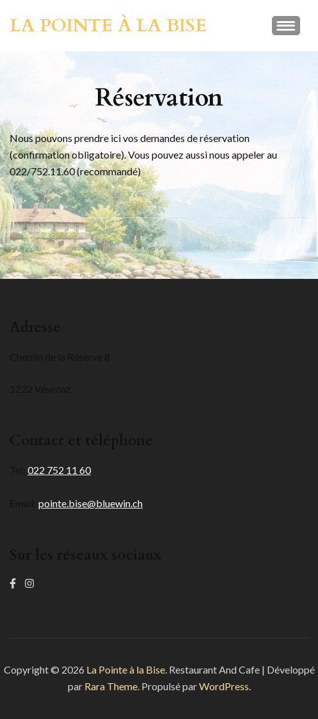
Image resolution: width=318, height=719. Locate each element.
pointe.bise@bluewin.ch (90, 503)
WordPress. (225, 686)
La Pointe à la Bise (108, 25)
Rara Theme (111, 686)
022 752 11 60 (59, 470)
